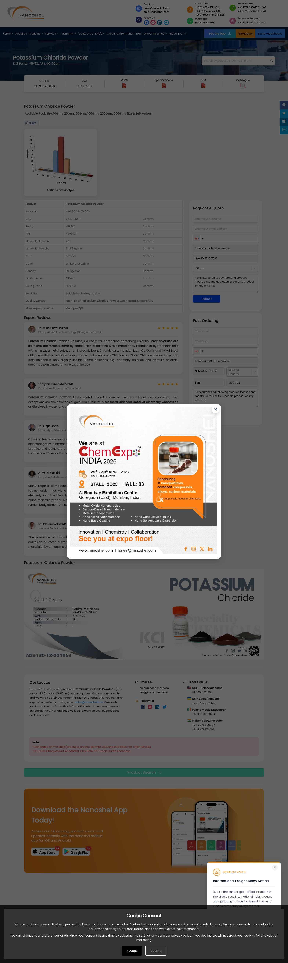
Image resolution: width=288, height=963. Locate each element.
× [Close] (275, 867)
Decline (155, 951)
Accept (131, 951)
